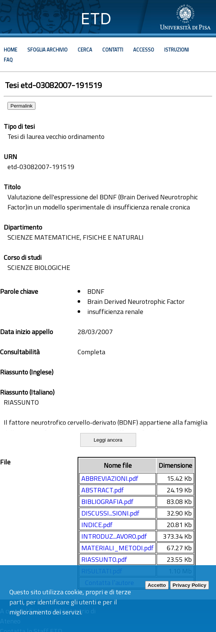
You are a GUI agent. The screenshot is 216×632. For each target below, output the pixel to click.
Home (10, 49)
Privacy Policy (189, 585)
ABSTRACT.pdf (102, 490)
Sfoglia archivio (47, 49)
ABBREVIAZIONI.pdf (109, 478)
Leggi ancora (108, 440)
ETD (96, 18)
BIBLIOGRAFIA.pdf (107, 501)
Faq (8, 59)
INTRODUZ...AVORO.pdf (114, 536)
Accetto (157, 585)
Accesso (143, 49)
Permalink (21, 106)
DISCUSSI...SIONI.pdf (110, 513)
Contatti (112, 49)
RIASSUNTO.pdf (104, 559)
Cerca (85, 49)
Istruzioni (176, 49)
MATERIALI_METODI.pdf (117, 548)
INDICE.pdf (97, 525)
